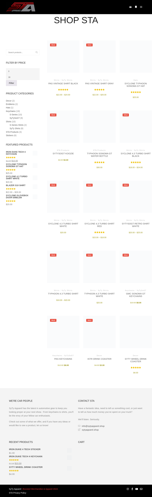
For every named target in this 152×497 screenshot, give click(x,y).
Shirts (8, 121)
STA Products (12, 132)
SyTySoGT (15, 118)
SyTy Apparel (15, 489)
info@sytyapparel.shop (91, 426)
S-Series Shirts (16, 125)
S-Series (14, 114)
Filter (11, 83)
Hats (8, 107)
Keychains (11, 111)
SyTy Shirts (15, 128)
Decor (8, 101)
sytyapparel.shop (88, 429)
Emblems (10, 104)
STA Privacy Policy (17, 493)
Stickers (9, 135)
